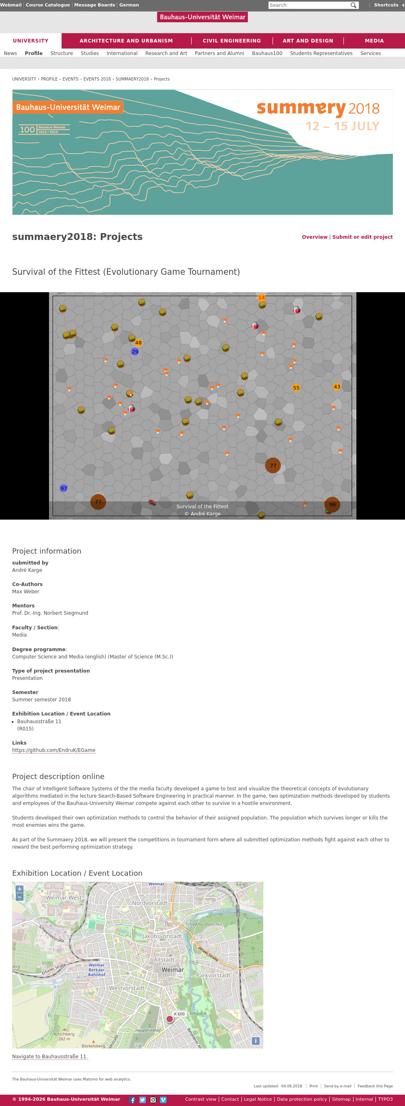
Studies (90, 53)
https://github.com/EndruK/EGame (54, 750)
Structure (62, 53)
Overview (315, 237)
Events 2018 (97, 79)
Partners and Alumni (219, 53)
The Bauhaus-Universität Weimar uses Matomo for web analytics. (71, 1079)
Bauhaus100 (267, 53)
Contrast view (200, 1099)
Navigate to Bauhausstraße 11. (50, 1056)
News (10, 53)
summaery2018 (132, 79)
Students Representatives (321, 53)
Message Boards (94, 5)
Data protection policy (302, 1099)
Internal (364, 1099)
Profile (49, 79)
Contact (230, 1099)
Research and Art (166, 53)
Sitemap (341, 1099)
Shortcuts (386, 5)
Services (370, 53)
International (122, 53)
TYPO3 (385, 1099)
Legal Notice (258, 1099)
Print (313, 1086)
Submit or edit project (363, 237)
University (24, 79)
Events (71, 79)
